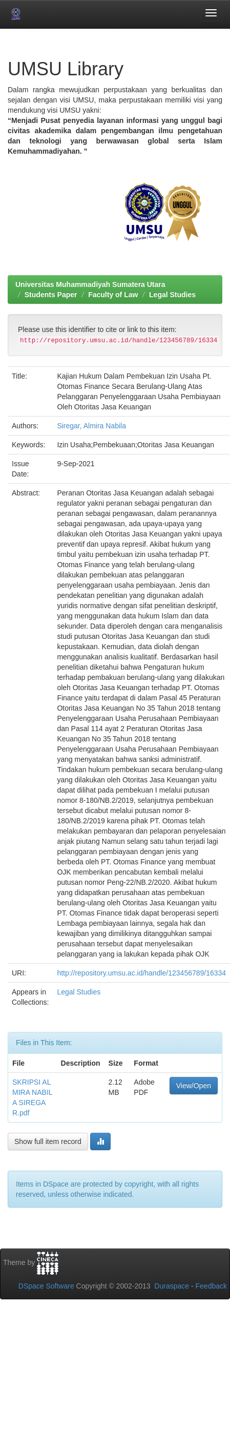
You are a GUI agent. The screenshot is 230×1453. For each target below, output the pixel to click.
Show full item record (47, 1141)
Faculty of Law (113, 294)
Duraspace (171, 1286)
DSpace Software (46, 1286)
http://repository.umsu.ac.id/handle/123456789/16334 (141, 973)
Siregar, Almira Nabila (91, 426)
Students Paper (51, 294)
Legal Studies (172, 294)
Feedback (211, 1286)
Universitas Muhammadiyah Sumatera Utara (90, 284)
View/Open (193, 1086)
